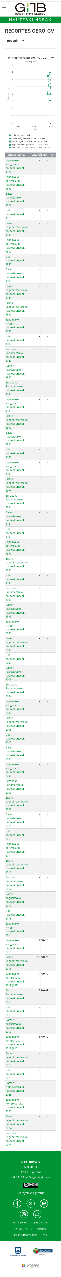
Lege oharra (40, 1222)
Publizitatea (23, 1228)
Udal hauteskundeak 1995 (15, 533)
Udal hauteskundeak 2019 (15, 1011)
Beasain (16, 41)
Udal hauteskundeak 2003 (15, 659)
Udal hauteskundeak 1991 (15, 453)
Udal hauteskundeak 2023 (15, 1074)
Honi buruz (20, 1222)
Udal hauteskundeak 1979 (15, 214)
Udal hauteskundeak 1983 (15, 260)
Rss (45, 1235)
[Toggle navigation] (4, 9)
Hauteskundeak (30, 20)
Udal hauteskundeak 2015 (15, 914)
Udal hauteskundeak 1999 (15, 579)
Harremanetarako (26, 1235)
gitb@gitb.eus (41, 1177)
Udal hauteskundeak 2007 (15, 738)
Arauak (41, 1228)
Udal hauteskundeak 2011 (15, 835)
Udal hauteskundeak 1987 (15, 340)
